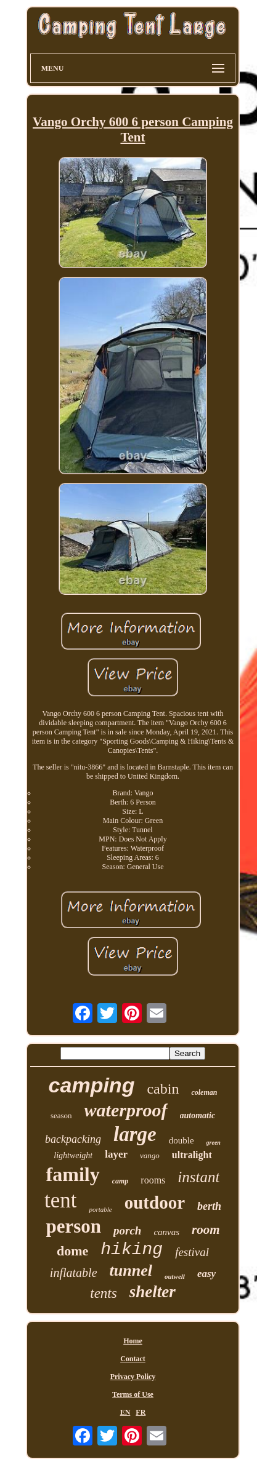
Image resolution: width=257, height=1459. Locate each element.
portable (100, 1209)
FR (140, 1412)
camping (92, 1085)
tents (103, 1293)
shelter (152, 1291)
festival (192, 1252)
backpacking (73, 1139)
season (61, 1115)
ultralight (192, 1155)
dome (72, 1250)
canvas (166, 1232)
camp (120, 1181)
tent (60, 1200)
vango (150, 1155)
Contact (132, 1358)
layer (116, 1154)
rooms (153, 1180)
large (135, 1134)
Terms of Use (132, 1394)
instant (198, 1177)
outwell (175, 1276)
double (181, 1140)
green (213, 1142)
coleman (204, 1092)
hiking (131, 1249)
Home (132, 1341)
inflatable (73, 1272)
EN (125, 1412)
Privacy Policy (133, 1376)
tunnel (131, 1270)
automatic (198, 1115)
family (73, 1174)
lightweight (73, 1155)
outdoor (154, 1202)
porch (127, 1230)
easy (206, 1273)
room (206, 1229)
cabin (163, 1089)
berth (209, 1206)
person (73, 1226)
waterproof (126, 1110)
